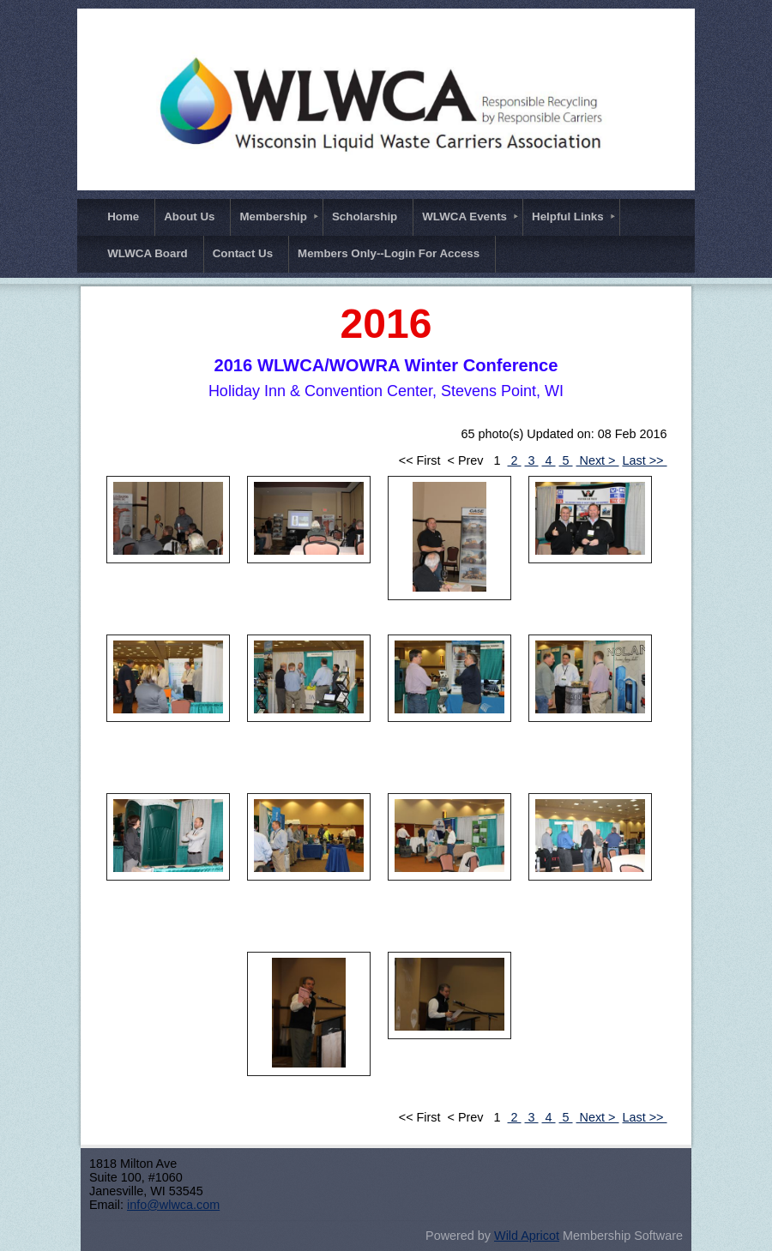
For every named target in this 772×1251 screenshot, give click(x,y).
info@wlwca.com (173, 1205)
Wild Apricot (526, 1235)
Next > (597, 460)
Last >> (645, 460)
